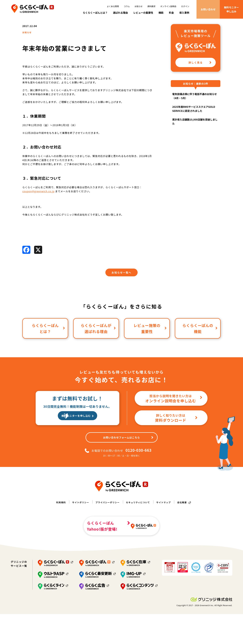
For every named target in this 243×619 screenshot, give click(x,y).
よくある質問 (113, 6)
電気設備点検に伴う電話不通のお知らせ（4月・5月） (194, 105)
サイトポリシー (76, 511)
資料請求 (151, 6)
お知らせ (139, 6)
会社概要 (187, 511)
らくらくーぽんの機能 (200, 337)
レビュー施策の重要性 (150, 337)
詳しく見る (200, 71)
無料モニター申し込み (231, 9)
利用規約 (55, 511)
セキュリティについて (139, 511)
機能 (161, 12)
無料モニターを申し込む (81, 425)
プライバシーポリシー (106, 511)
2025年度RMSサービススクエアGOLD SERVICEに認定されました (193, 117)
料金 (171, 12)
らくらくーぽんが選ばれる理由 (98, 337)
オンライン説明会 (168, 6)
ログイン (185, 6)
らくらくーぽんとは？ (95, 12)
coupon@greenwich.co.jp (38, 200)
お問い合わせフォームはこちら (128, 447)
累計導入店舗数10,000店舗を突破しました (194, 130)
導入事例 (184, 12)
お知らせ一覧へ (121, 282)
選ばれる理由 (120, 12)
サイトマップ (167, 511)
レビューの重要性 (143, 12)
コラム (127, 6)
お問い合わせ (208, 9)
